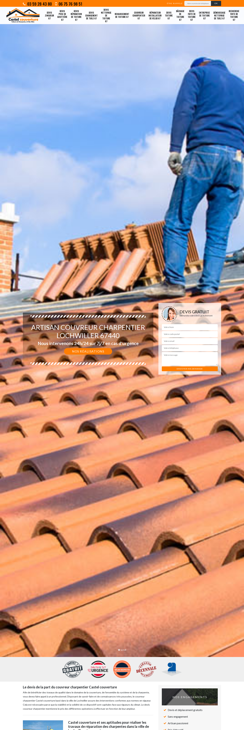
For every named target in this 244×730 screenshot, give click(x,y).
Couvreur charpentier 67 (139, 15)
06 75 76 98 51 (68, 4)
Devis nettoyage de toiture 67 (106, 15)
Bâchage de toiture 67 (180, 15)
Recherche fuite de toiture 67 (234, 15)
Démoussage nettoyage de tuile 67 (219, 15)
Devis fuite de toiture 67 (192, 15)
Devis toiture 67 (169, 15)
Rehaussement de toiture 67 (122, 15)
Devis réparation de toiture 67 (76, 15)
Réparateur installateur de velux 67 (154, 15)
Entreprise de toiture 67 (204, 15)
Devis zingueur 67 (49, 15)
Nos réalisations (88, 351)
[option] (122, 365)
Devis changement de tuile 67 (91, 15)
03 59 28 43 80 (37, 4)
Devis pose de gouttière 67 (62, 15)
